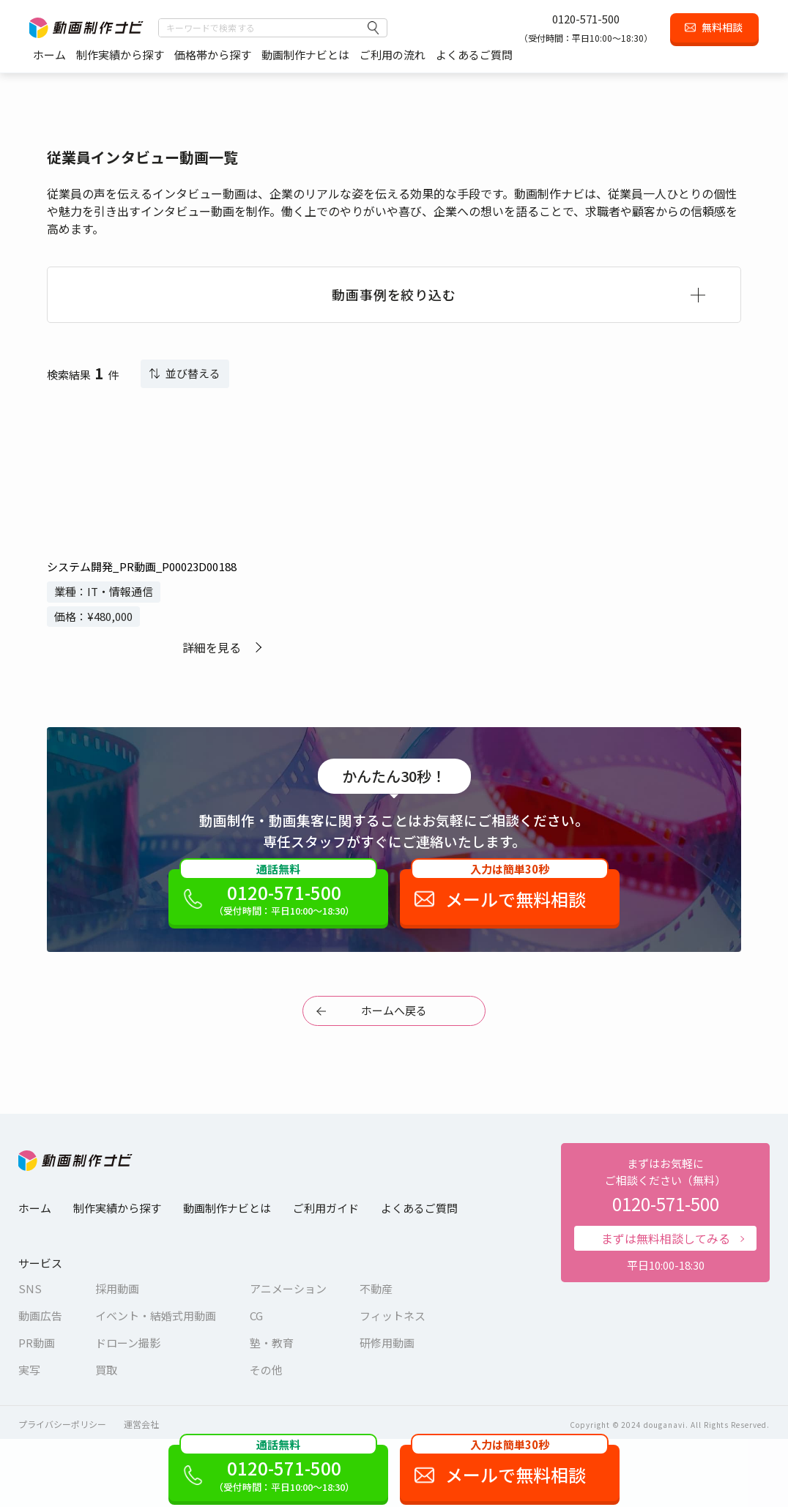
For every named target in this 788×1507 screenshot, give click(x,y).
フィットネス (392, 1315)
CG (256, 1315)
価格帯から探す (212, 54)
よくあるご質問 (474, 54)
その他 (266, 1369)
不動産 (376, 1288)
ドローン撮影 (127, 1342)
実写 (29, 1369)
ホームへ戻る (394, 1010)
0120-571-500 (586, 18)
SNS (30, 1288)
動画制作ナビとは (305, 54)
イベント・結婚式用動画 (155, 1315)
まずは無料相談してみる (665, 1238)
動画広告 (40, 1315)
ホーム (49, 54)
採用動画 (117, 1288)
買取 (106, 1369)
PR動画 (36, 1342)
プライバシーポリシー (62, 1424)
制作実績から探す (120, 54)
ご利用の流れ (392, 54)
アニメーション (288, 1288)
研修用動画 (387, 1342)
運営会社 (141, 1424)
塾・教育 (272, 1342)
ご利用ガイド (326, 1208)
